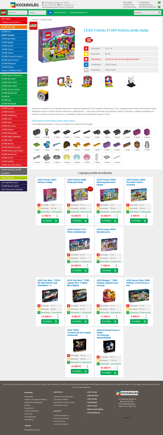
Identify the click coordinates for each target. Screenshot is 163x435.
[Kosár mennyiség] (54, 216)
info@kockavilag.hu (128, 404)
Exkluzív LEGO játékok (95, 409)
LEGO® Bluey (6, 122)
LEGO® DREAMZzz (9, 115)
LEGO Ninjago (92, 402)
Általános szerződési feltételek (35, 399)
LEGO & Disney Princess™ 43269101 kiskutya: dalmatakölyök (109, 334)
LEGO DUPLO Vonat (60, 405)
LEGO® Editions (7, 67)
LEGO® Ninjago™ (8, 42)
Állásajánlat (28, 419)
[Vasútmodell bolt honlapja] (159, 2)
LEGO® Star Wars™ (8, 39)
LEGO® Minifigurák (8, 104)
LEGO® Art (5, 96)
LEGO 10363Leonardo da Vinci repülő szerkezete (79, 332)
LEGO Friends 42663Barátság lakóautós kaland (106, 182)
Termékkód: (95, 70)
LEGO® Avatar (7, 140)
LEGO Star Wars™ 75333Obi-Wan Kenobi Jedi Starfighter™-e (48, 283)
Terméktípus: (96, 64)
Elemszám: (95, 54)
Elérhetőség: (96, 59)
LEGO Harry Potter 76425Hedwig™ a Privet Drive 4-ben (138, 283)
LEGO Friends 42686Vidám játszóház (76, 180)
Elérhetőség (128, 5)
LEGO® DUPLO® (8, 27)
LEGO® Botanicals (8, 63)
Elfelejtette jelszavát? (32, 430)
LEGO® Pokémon (8, 112)
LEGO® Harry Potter (9, 82)
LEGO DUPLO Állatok (61, 399)
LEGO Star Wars (93, 395)
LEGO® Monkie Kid (9, 154)
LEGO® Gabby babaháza (11, 137)
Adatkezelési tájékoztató (33, 402)
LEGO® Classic (7, 49)
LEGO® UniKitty (7, 161)
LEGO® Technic (7, 53)
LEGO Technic (92, 392)
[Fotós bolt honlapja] (159, 7)
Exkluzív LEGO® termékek (11, 71)
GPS (66, 3)
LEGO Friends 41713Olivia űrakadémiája (76, 230)
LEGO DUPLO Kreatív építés (63, 397)
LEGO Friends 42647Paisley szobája (46, 180)
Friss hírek (127, 2)
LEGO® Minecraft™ (8, 79)
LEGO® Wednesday (9, 133)
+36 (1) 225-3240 (50, 5)
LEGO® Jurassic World (10, 89)
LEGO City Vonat (59, 421)
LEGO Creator (92, 399)
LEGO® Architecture (9, 93)
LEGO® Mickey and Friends (12, 151)
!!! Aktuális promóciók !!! (11, 22)
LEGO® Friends (7, 35)
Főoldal (35, 20)
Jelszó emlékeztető (78, 12)
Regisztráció (60, 12)
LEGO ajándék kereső (9, 182)
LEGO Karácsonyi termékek (12, 189)
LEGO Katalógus (129, 7)
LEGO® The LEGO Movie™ (11, 165)
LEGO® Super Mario (9, 86)
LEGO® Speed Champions (11, 75)
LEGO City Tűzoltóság (61, 418)
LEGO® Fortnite (7, 108)
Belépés (27, 405)
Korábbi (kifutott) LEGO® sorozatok (11, 171)
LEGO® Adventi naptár (10, 186)
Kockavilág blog (146, 5)
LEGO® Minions (7, 144)
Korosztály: (95, 48)
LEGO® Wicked (7, 129)
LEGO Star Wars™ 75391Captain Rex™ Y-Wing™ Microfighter (78, 283)
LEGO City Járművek (61, 424)
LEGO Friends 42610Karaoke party (106, 230)
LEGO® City (6, 32)
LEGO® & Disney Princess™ (12, 56)
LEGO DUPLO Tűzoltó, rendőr (64, 402)
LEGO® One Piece (8, 126)
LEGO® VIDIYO (7, 158)
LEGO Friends (110, 64)
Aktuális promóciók (147, 7)
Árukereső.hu (126, 417)
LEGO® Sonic (6, 119)
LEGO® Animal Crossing (11, 147)
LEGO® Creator (7, 46)
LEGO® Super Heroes (10, 60)
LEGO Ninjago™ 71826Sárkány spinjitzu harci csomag (107, 283)
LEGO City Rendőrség (61, 415)
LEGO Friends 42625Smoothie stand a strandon (135, 182)
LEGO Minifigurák (93, 413)
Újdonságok (144, 2)
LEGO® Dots (6, 100)
